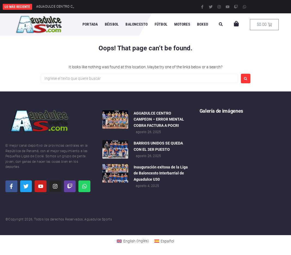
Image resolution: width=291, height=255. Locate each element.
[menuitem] (133, 240)
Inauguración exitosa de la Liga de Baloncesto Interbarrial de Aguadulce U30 (161, 173)
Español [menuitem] (167, 241)
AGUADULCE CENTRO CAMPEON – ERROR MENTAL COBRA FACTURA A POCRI (159, 119)
